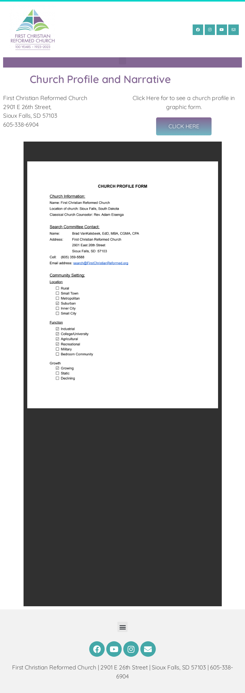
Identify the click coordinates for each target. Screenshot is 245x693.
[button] (122, 60)
